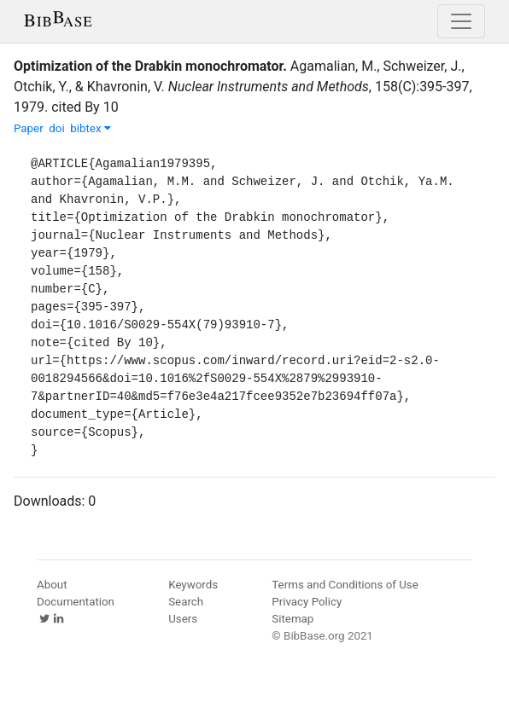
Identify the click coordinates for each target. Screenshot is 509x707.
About (52, 584)
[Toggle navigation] (461, 21)
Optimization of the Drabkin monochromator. (150, 66)
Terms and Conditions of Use (345, 584)
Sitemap (292, 618)
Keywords (193, 584)
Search (185, 601)
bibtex (90, 128)
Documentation (75, 601)
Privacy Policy (307, 601)
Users (182, 618)
